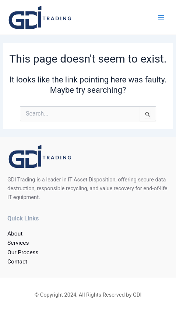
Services (18, 243)
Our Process (22, 252)
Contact (17, 261)
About (14, 233)
